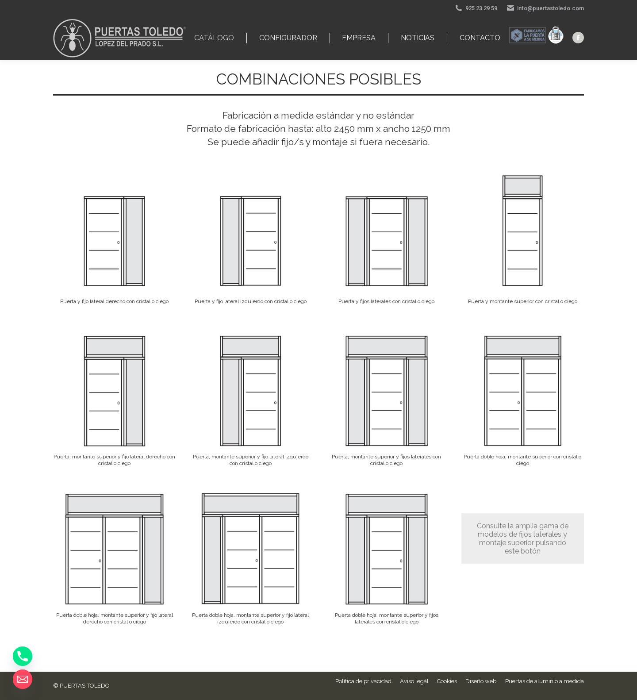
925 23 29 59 (475, 8)
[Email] (22, 679)
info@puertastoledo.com (545, 8)
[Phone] (22, 656)
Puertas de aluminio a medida (544, 681)
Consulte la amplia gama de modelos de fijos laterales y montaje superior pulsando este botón (522, 501)
